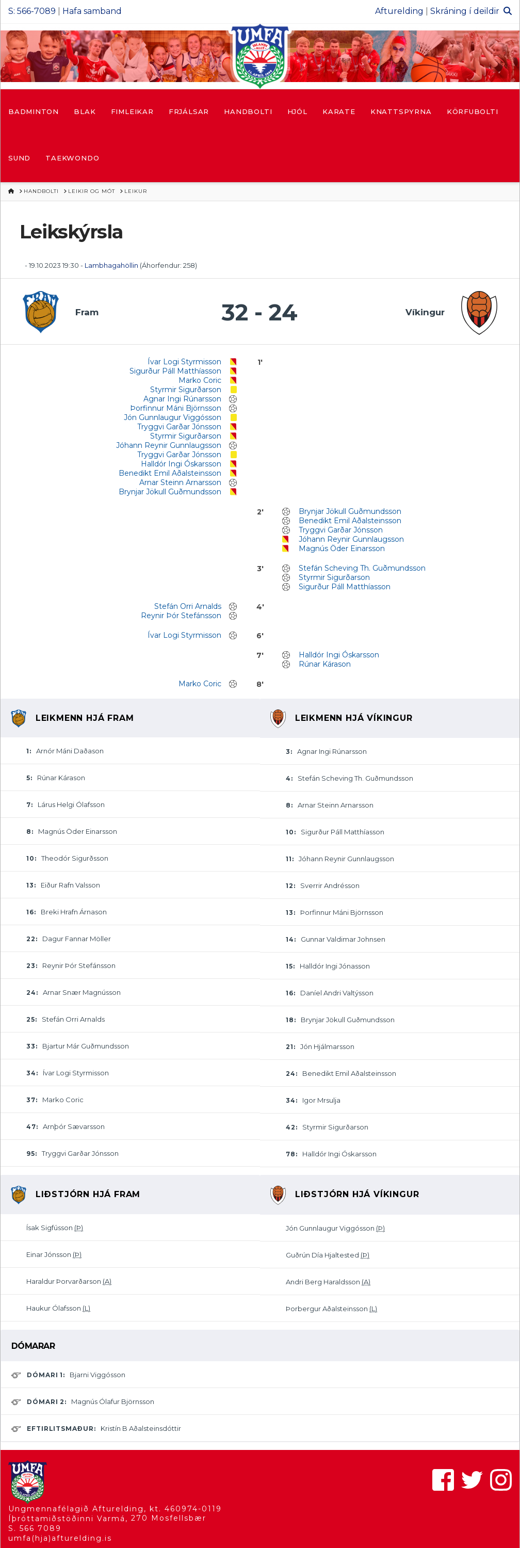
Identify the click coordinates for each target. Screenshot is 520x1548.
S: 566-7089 (32, 11)
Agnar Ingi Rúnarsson (182, 399)
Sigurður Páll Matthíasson (175, 371)
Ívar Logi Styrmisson (184, 361)
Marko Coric (199, 380)
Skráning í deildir (464, 11)
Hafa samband (92, 11)
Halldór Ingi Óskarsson (181, 464)
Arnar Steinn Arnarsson (180, 482)
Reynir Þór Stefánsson (181, 615)
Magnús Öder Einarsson (342, 548)
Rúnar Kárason (325, 664)
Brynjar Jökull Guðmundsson (170, 491)
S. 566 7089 (34, 1528)
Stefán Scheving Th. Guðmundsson (362, 568)
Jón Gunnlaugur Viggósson (172, 417)
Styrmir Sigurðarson (185, 389)
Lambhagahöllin (111, 265)
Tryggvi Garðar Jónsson (179, 426)
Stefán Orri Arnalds (187, 606)
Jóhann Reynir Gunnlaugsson (168, 445)
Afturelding (399, 11)
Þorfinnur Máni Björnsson (175, 408)
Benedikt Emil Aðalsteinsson (170, 473)
